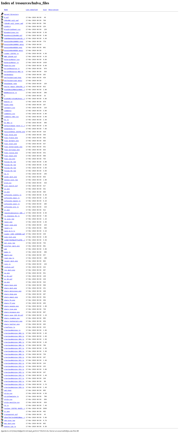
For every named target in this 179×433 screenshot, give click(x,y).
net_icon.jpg (9, 243)
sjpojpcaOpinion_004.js (14, 339)
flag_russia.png (11, 153)
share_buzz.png (10, 285)
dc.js (6, 120)
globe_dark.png (10, 177)
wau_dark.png (9, 423)
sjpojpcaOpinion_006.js (14, 345)
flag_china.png (10, 135)
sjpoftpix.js (9, 327)
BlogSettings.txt (11, 32)
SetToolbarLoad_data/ (13, 80)
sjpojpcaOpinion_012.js (14, 363)
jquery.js (8, 228)
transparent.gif (11, 414)
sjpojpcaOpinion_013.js (14, 366)
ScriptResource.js (12, 68)
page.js (7, 252)
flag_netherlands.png (13, 147)
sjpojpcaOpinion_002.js (14, 333)
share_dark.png (10, 288)
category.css (9, 108)
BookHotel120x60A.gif (13, 35)
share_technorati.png (13, 321)
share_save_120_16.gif (13, 315)
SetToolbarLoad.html (12, 77)
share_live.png (10, 309)
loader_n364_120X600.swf (14, 234)
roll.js (7, 264)
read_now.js (9, 258)
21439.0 (7, 26)
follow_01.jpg (10, 162)
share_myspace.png (12, 312)
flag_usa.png (9, 159)
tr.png (7, 411)
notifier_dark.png (12, 246)
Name (6, 10)
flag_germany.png (11, 141)
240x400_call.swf (11, 20)
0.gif (6, 17)
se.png (7, 282)
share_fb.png (9, 300)
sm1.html (7, 390)
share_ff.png (9, 303)
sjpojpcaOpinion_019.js (14, 384)
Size (45, 10)
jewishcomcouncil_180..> (14, 213)
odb (5, 249)
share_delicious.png (12, 291)
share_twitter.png (12, 324)
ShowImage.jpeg (10, 83)
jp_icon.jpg (9, 219)
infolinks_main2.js (12, 201)
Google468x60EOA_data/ (13, 50)
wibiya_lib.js (10, 426)
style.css (8, 399)
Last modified (32, 10)
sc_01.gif (8, 276)
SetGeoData (8, 74)
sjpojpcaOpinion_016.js (14, 375)
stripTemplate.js (11, 396)
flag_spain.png (10, 156)
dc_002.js (8, 123)
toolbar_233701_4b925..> (14, 408)
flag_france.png (11, 138)
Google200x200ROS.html (13, 41)
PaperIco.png (9, 65)
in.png (7, 192)
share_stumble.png (12, 318)
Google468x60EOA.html (13, 47)
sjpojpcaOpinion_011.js (14, 360)
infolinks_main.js (12, 198)
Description (53, 10)
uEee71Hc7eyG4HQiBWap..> (14, 417)
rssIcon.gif (9, 267)
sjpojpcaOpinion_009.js (14, 354)
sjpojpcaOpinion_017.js (14, 378)
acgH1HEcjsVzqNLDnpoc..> (14, 99)
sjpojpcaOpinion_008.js (14, 351)
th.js (6, 405)
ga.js (6, 174)
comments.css (9, 114)
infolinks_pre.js (11, 207)
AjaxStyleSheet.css (12, 29)
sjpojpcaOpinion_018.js (14, 381)
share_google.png (11, 306)
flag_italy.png (10, 144)
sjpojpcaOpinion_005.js (14, 342)
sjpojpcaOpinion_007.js (14, 348)
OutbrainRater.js (11, 62)
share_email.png (11, 297)
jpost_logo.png (10, 225)
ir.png (7, 210)
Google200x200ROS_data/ (14, 44)
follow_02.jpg (10, 165)
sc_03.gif (8, 279)
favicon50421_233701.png (14, 132)
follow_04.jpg (10, 171)
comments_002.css (11, 117)
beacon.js (8, 102)
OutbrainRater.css (12, 59)
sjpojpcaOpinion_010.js (14, 357)
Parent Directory (11, 14)
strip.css (8, 393)
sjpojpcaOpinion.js (12, 330)
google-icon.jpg (11, 180)
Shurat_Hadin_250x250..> (14, 86)
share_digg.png (10, 294)
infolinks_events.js (12, 195)
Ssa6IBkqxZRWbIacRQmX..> (14, 89)
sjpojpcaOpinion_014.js (14, 369)
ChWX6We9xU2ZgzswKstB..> (14, 38)
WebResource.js (10, 93)
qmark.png (8, 255)
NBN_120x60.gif (10, 56)
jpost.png (8, 222)
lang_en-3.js (9, 231)
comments (7, 111)
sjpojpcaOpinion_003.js (14, 336)
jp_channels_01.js (12, 216)
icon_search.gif (11, 186)
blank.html (8, 105)
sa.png (7, 273)
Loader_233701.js (11, 53)
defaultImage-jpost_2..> (14, 126)
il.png (7, 189)
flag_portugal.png (12, 150)
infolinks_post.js (12, 204)
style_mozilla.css (12, 402)
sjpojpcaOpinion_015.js (14, 372)
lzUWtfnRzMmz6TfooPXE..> (14, 240)
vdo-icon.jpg (9, 420)
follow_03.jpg (10, 168)
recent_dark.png (11, 261)
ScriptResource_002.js (13, 71)
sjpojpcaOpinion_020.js (14, 387)
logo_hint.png (10, 237)
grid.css (7, 183)
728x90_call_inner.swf (13, 23)
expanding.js (9, 129)
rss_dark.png (9, 270)
